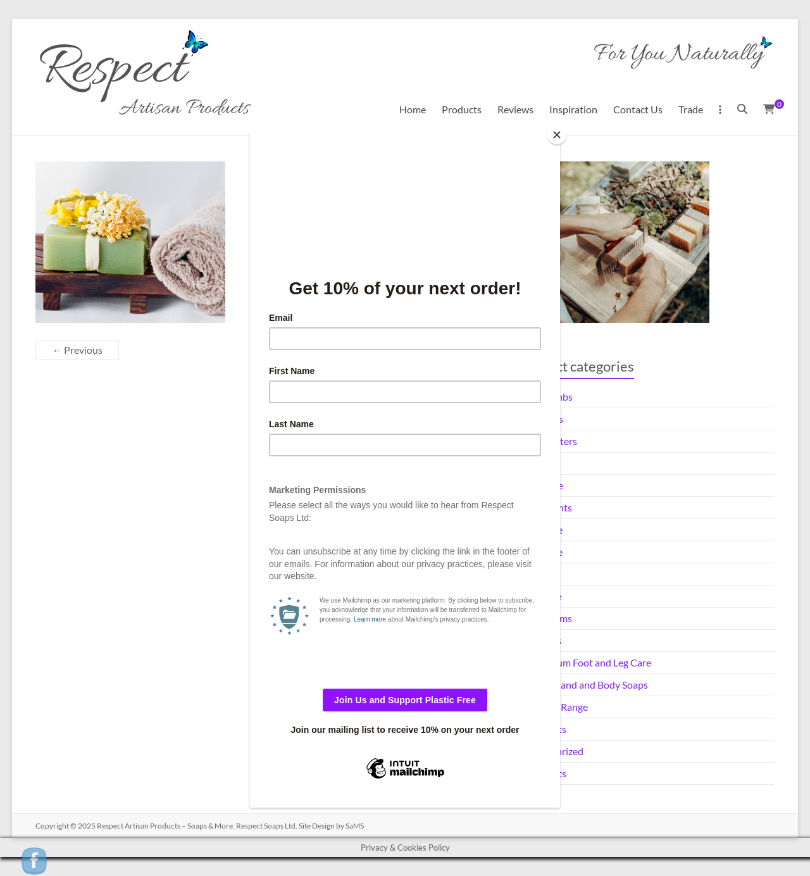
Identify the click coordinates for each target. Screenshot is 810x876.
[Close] (556, 134)
